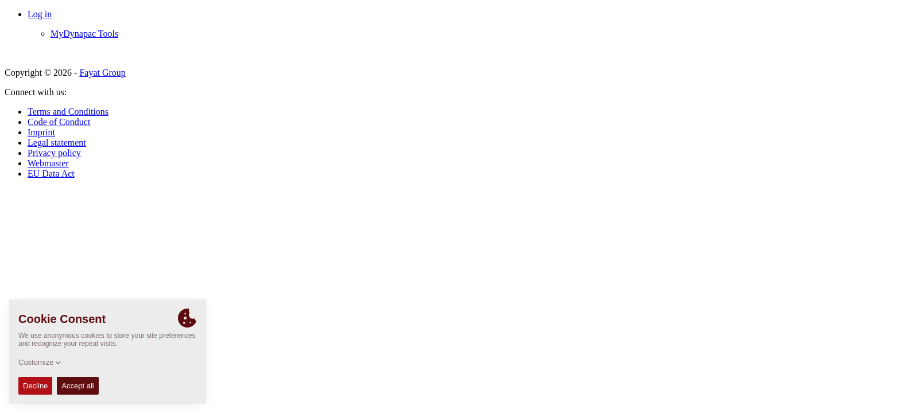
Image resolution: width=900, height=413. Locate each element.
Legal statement (57, 142)
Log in (40, 14)
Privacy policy (54, 153)
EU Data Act (51, 173)
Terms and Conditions (68, 111)
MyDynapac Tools (84, 33)
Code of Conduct (59, 122)
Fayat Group (102, 72)
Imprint (41, 132)
